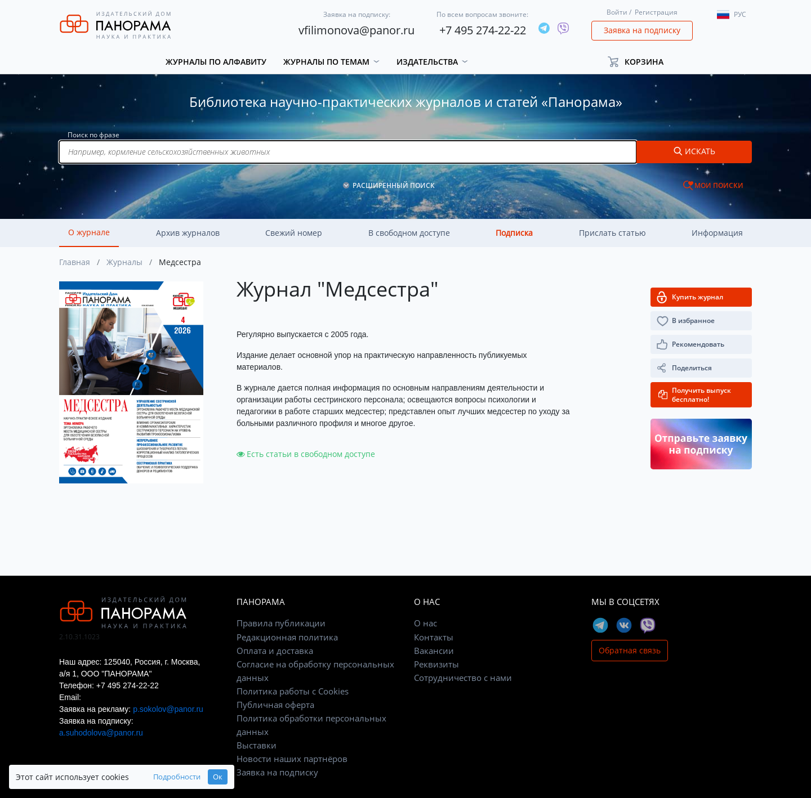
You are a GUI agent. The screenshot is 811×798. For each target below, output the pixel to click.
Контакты (433, 637)
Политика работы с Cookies (293, 691)
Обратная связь (630, 650)
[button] (641, 61)
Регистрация (656, 12)
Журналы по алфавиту (216, 61)
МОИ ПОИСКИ (718, 185)
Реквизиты (436, 664)
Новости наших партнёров (292, 758)
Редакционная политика (287, 637)
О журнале (89, 232)
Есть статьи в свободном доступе (306, 454)
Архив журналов (188, 232)
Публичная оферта (275, 704)
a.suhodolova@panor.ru (101, 732)
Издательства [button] (427, 61)
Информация (717, 232)
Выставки (257, 745)
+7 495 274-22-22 (482, 30)
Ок (217, 777)
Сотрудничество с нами (463, 677)
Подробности (176, 777)
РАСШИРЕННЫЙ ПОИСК (394, 185)
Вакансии (434, 650)
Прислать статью (612, 232)
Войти (617, 12)
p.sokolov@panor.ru (168, 709)
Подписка (514, 232)
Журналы (124, 262)
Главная (74, 262)
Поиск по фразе (93, 135)
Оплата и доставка (275, 650)
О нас (425, 623)
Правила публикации (281, 623)
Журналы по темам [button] (326, 61)
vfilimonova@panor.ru (356, 30)
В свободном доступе (409, 232)
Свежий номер (293, 232)
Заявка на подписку (642, 30)
